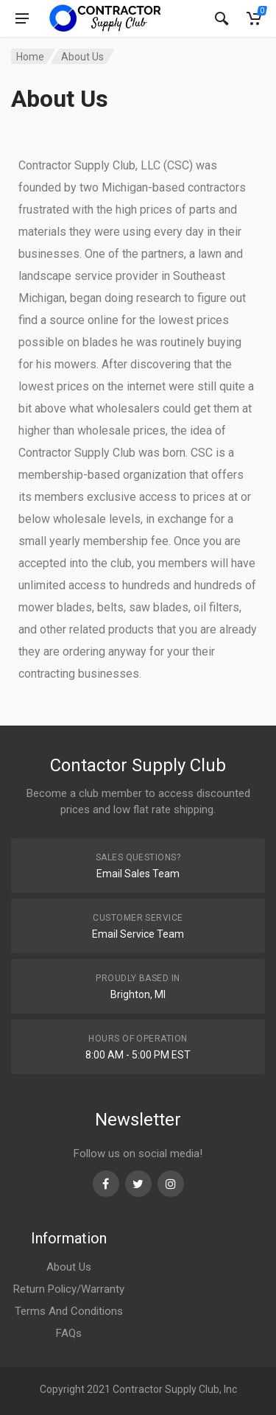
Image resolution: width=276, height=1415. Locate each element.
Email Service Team (138, 934)
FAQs (69, 1333)
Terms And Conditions (69, 1311)
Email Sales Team (138, 873)
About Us (68, 1267)
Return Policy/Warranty (68, 1289)
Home (30, 57)
